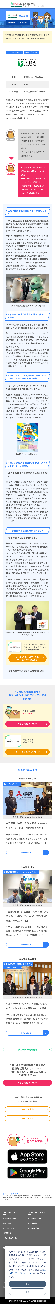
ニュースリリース (10, 1238)
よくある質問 (9, 1228)
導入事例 (7, 1223)
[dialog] (27, 1272)
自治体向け (34, 1223)
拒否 (28, 1292)
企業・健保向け (35, 1218)
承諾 (28, 1284)
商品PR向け (34, 1228)
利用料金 (7, 1233)
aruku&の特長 (10, 1218)
